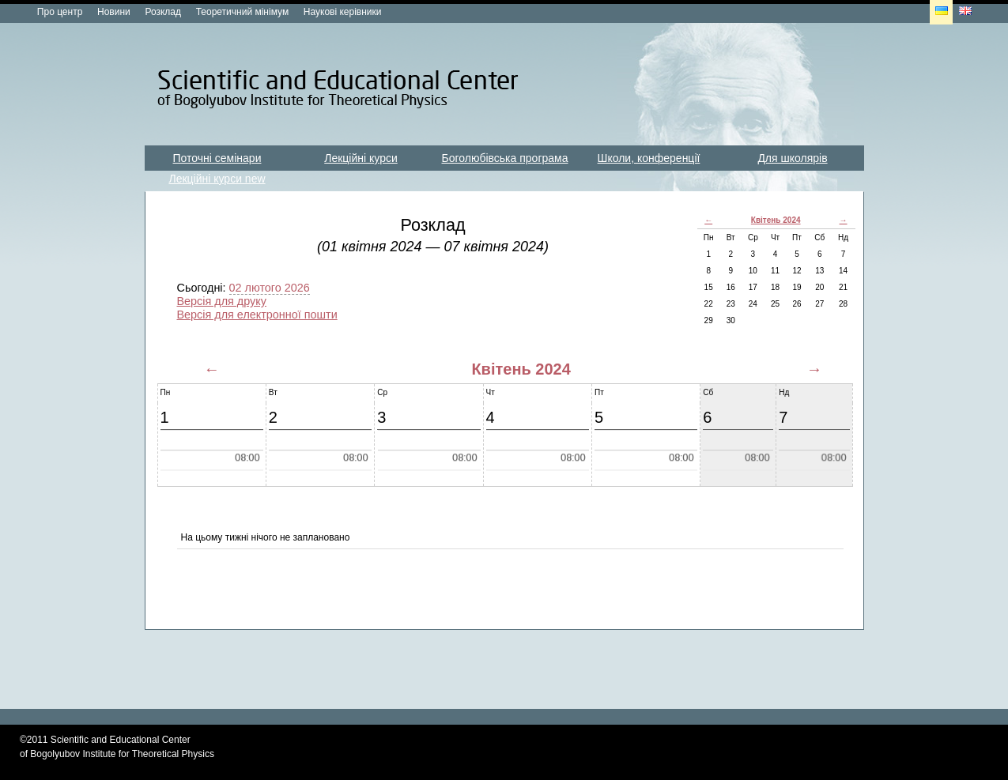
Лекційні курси (361, 158)
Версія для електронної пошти (257, 314)
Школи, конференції (649, 158)
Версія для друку (221, 301)
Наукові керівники (343, 11)
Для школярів (792, 158)
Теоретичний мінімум (242, 11)
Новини (113, 11)
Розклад (163, 11)
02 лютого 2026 (269, 287)
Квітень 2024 (776, 220)
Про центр (60, 11)
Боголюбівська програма (505, 158)
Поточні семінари (217, 158)
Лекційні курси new (216, 178)
